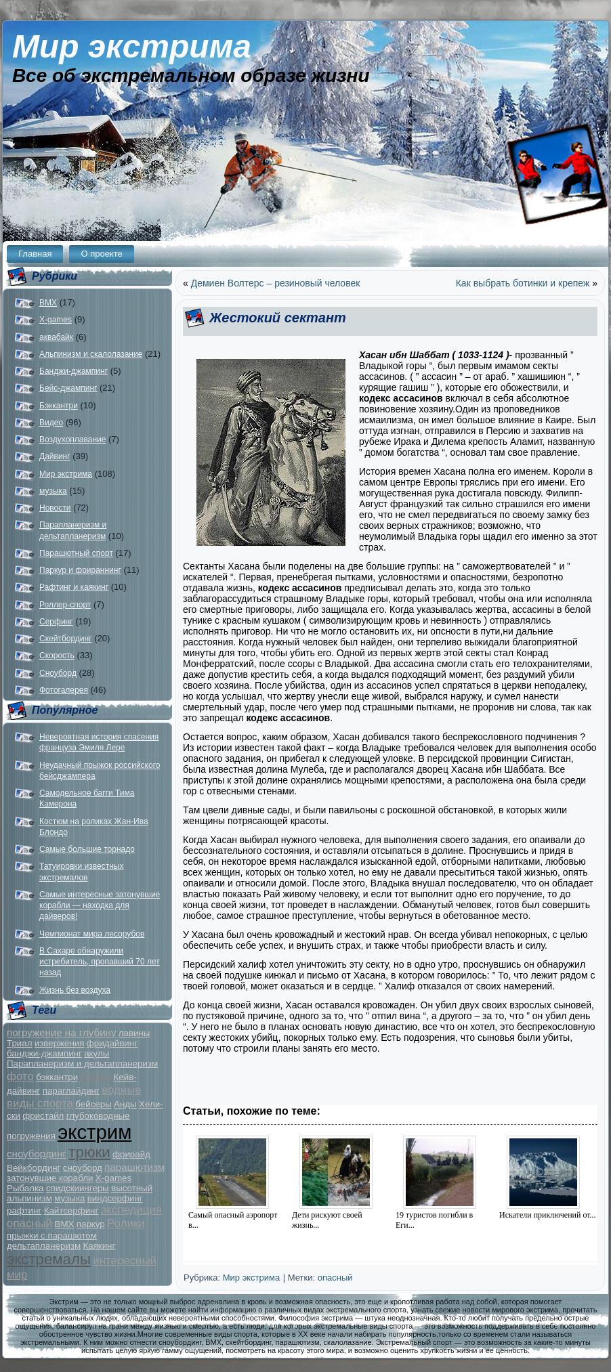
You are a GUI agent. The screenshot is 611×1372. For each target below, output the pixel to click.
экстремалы (49, 1259)
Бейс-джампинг (68, 388)
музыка (53, 491)
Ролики (126, 1223)
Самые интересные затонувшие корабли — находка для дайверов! (99, 906)
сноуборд (82, 1168)
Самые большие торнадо (87, 849)
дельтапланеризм (44, 1246)
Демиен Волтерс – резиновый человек (275, 283)
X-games (55, 319)
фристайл (43, 1116)
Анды (125, 1104)
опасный (29, 1223)
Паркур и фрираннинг (80, 570)
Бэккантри (58, 405)
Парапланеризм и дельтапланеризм (82, 1063)
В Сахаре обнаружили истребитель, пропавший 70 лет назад (99, 962)
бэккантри (57, 1077)
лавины (134, 1033)
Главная (34, 254)
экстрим (94, 1132)
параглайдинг (71, 1091)
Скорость (57, 655)
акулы (96, 1053)
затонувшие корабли (50, 1178)
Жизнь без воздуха (74, 990)
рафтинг (24, 1210)
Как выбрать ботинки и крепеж (523, 283)
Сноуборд (58, 673)
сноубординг (36, 1153)
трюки (89, 1152)
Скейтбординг (65, 638)
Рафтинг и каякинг (73, 587)
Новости (54, 508)
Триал (19, 1043)
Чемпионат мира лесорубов (91, 934)
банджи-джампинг (44, 1053)
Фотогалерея (63, 690)
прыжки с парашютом (52, 1235)
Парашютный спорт (76, 553)
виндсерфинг (115, 1198)
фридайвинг (112, 1043)
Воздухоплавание (72, 439)
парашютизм (134, 1167)
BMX (48, 302)
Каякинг (99, 1246)
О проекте (101, 254)
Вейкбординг (33, 1168)
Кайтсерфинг (71, 1210)
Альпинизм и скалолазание (90, 354)
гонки (96, 1076)
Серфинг (56, 621)
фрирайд (131, 1154)
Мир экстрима (131, 46)
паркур (91, 1224)
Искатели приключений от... (547, 1215)
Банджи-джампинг (73, 371)
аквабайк (56, 337)
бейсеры (93, 1104)
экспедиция (131, 1209)
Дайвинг (54, 456)
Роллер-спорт (65, 604)
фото (20, 1076)
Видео (51, 422)
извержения (60, 1043)
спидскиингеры (77, 1188)
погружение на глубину (61, 1032)
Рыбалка (25, 1188)
